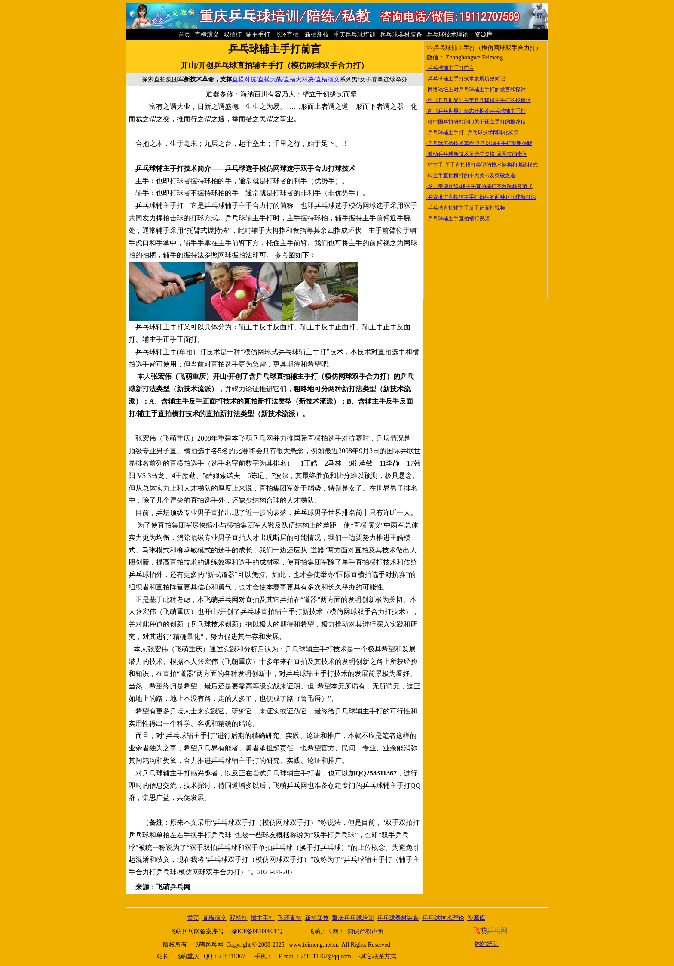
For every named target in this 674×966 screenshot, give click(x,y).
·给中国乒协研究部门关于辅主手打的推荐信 (476, 122)
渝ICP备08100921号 (257, 931)
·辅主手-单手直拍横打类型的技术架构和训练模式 (482, 165)
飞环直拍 (287, 34)
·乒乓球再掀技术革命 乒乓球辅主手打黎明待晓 (479, 143)
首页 (185, 34)
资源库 (483, 34)
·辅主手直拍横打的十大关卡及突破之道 (470, 176)
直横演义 (208, 34)
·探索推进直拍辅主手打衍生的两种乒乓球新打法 (481, 197)
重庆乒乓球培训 (355, 34)
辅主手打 (259, 34)
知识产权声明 (365, 931)
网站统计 (487, 944)
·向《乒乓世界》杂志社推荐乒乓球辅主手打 (476, 111)
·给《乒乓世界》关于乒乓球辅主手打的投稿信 (478, 100)
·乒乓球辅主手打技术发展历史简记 (465, 79)
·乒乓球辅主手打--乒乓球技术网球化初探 (472, 133)
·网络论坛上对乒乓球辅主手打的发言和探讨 (476, 89)
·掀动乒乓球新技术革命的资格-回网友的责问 (476, 154)
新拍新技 (316, 34)
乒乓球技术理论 (448, 34)
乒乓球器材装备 (402, 34)
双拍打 (233, 34)
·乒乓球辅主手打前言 (450, 68)
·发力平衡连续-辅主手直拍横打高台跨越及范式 (479, 186)
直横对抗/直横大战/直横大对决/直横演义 (286, 79)
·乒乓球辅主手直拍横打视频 (458, 219)
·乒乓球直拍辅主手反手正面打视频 (465, 208)
